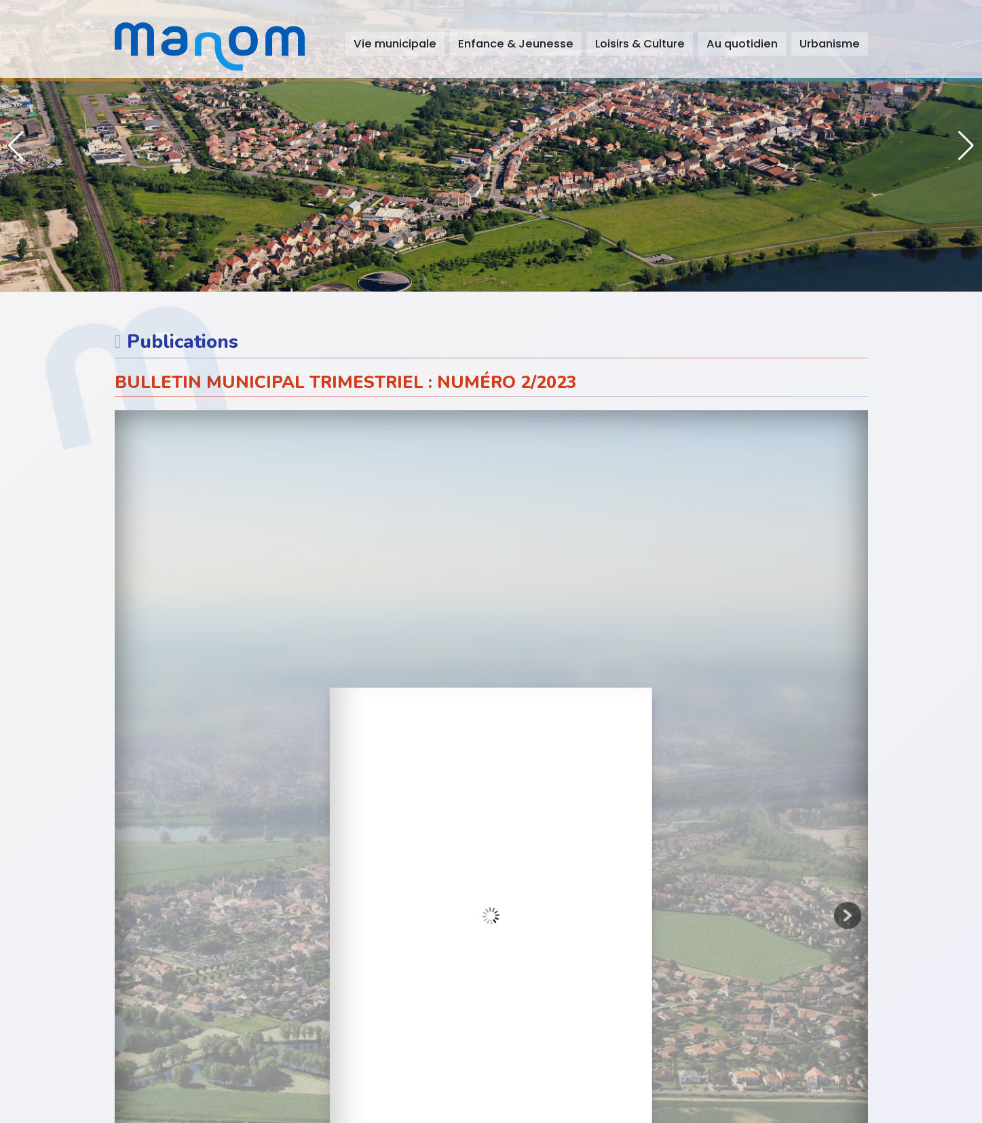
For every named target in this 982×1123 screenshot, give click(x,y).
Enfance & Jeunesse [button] (515, 44)
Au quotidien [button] (742, 44)
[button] (966, 146)
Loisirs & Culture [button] (640, 44)
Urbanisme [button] (829, 44)
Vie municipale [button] (395, 44)
